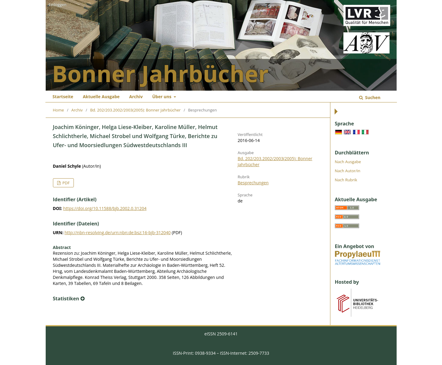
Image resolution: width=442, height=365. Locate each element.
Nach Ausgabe (348, 161)
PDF (65, 183)
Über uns (162, 96)
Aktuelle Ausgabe (101, 96)
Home (58, 110)
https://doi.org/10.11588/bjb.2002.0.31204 (104, 208)
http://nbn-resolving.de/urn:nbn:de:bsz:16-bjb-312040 (117, 232)
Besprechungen (253, 183)
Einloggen (58, 4)
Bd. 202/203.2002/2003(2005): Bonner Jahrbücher (135, 110)
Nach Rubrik (346, 179)
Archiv (136, 96)
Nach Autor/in (348, 170)
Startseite (63, 96)
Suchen (372, 97)
